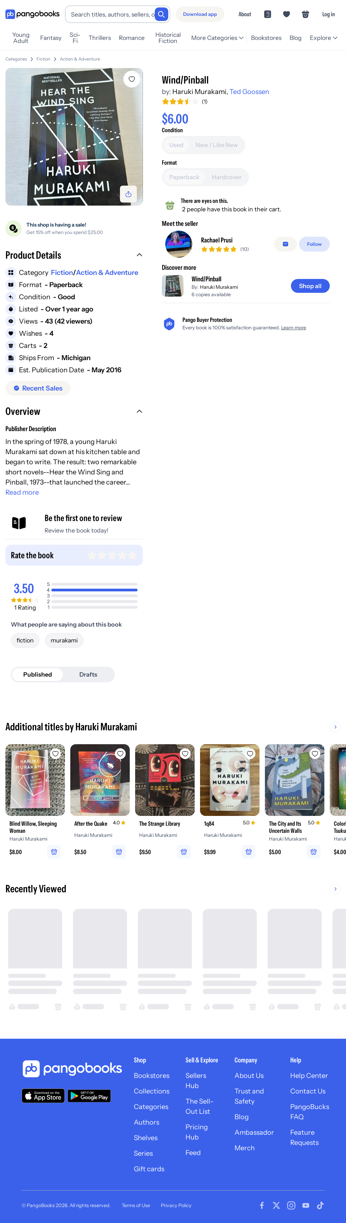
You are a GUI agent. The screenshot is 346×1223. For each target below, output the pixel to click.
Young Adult (21, 37)
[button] (74, 256)
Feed (193, 1153)
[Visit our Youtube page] (306, 1205)
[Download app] (200, 14)
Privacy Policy (176, 1205)
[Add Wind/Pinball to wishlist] (131, 79)
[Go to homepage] (32, 14)
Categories (16, 59)
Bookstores (266, 37)
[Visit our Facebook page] (262, 1205)
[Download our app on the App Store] (43, 1095)
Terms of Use (136, 1205)
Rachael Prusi (216, 240)
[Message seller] (285, 244)
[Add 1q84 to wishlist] (250, 753)
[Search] (161, 14)
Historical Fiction (168, 37)
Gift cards (149, 1169)
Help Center (309, 1076)
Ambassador (254, 1132)
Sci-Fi (75, 37)
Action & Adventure (80, 59)
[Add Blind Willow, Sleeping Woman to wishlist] (55, 753)
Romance (132, 37)
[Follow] (314, 244)
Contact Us (307, 1091)
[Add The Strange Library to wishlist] (185, 753)
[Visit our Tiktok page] (320, 1205)
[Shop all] (310, 286)
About (245, 14)
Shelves (145, 1138)
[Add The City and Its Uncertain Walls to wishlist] (315, 753)
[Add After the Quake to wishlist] (120, 753)
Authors (146, 1122)
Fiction (43, 59)
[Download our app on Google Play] (89, 1095)
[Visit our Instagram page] (291, 1205)
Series (143, 1153)
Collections (151, 1091)
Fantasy (50, 37)
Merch (244, 1148)
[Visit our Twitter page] (276, 1205)
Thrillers (100, 37)
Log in (328, 14)
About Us (249, 1076)
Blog (296, 37)
